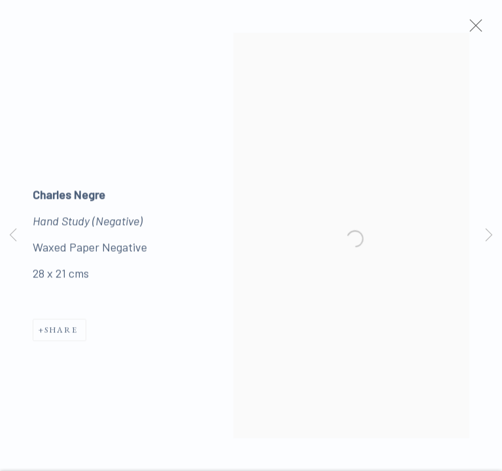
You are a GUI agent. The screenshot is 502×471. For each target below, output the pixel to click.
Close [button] (480, 29)
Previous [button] (13, 235)
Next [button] (489, 235)
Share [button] (61, 334)
